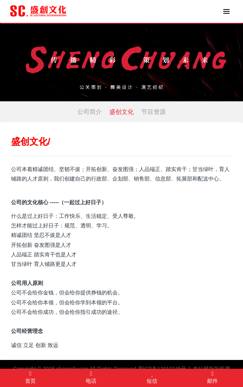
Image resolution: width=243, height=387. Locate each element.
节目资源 (153, 112)
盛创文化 (121, 112)
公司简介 (89, 112)
